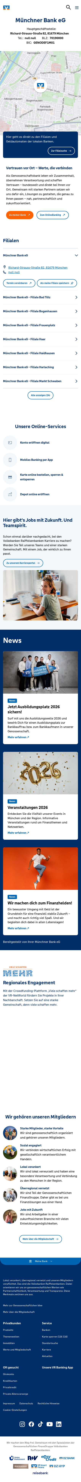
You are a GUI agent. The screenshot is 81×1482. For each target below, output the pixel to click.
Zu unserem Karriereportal (23, 563)
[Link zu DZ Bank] (67, 1458)
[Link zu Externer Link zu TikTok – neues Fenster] (40, 1424)
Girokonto (8, 1374)
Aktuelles (47, 1356)
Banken (46, 1330)
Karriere (46, 1349)
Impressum (9, 1403)
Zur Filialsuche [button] (61, 150)
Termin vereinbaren (19, 283)
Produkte (8, 1330)
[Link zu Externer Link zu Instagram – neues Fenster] (22, 1424)
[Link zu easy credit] (48, 1458)
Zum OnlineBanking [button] (52, 215)
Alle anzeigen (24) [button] (40, 395)
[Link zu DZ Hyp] (57, 1466)
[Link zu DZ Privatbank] (20, 1466)
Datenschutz (26, 1403)
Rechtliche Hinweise (49, 1403)
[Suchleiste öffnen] (68, 7)
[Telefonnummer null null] (14, 272)
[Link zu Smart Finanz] (39, 1466)
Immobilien (9, 1343)
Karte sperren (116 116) (55, 1336)
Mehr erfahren (18, 737)
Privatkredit (9, 1387)
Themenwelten (11, 1336)
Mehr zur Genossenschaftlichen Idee (22, 1305)
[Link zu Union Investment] (17, 1458)
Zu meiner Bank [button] (19, 215)
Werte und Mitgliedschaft (17, 1349)
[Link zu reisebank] (40, 1473)
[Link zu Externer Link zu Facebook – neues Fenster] (31, 1424)
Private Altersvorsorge (15, 1393)
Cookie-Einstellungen (15, 1410)
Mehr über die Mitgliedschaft (41, 1239)
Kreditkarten (10, 1380)
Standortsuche (50, 1343)
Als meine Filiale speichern (57, 283)
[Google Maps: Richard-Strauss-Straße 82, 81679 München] (38, 267)
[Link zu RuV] (33, 1458)
